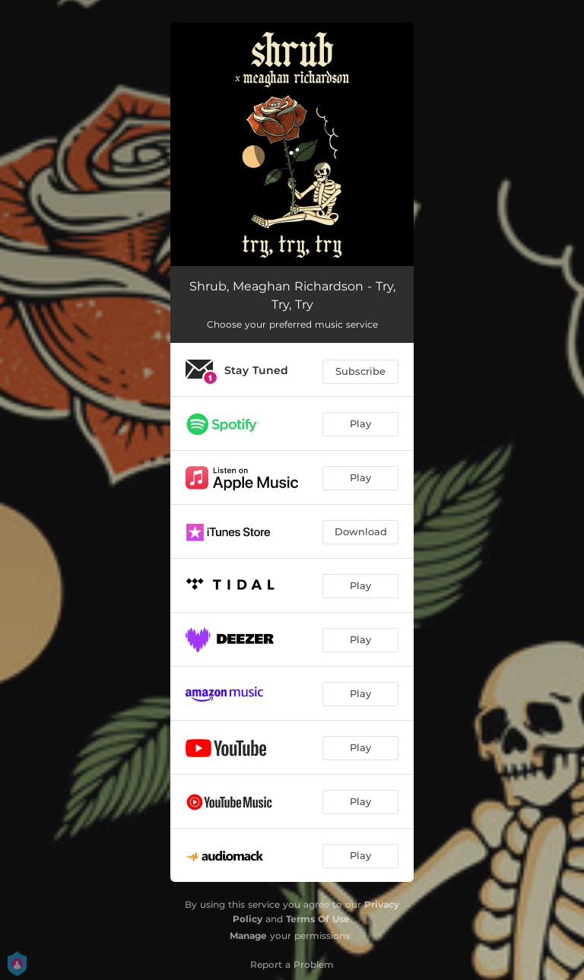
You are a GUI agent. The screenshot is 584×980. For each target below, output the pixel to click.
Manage (248, 935)
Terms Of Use (318, 918)
